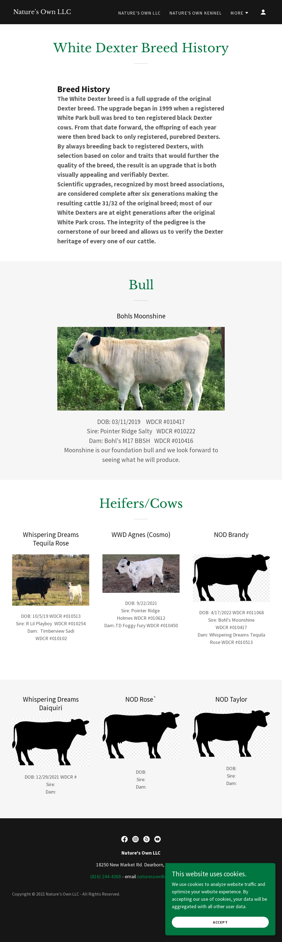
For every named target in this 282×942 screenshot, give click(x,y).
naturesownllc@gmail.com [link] (164, 876)
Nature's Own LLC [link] (139, 13)
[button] (240, 13)
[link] (42, 12)
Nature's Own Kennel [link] (195, 13)
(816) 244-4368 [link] (105, 876)
